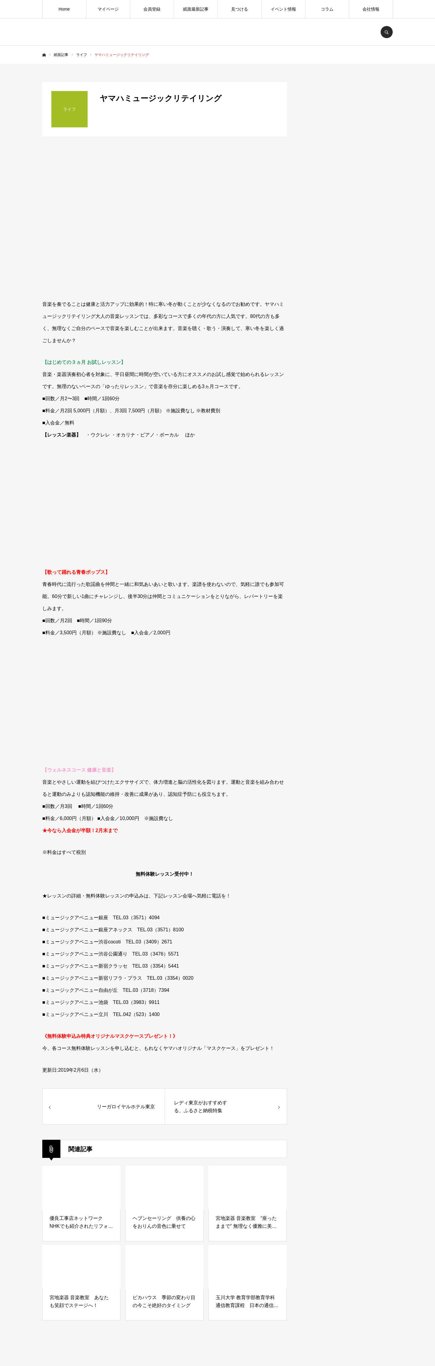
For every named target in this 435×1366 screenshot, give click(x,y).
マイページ (108, 9)
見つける (239, 9)
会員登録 (151, 9)
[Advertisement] (347, 555)
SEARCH (387, 32)
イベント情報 (283, 9)
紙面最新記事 (195, 9)
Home (64, 9)
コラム (327, 9)
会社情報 (370, 9)
